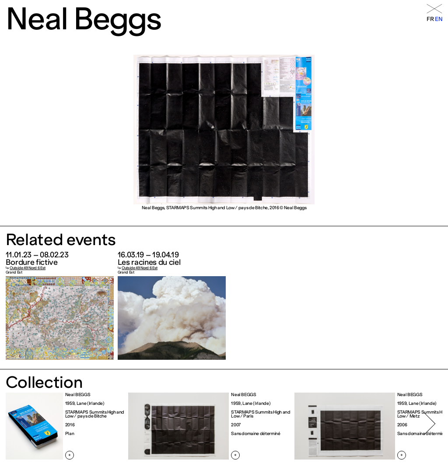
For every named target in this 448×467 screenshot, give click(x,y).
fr (430, 19)
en (438, 19)
